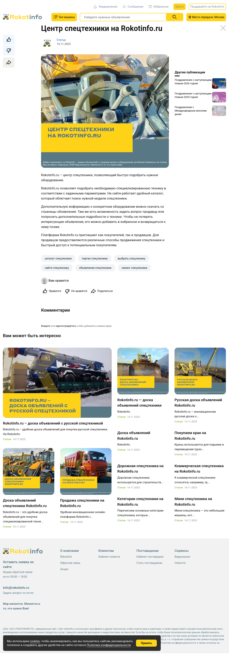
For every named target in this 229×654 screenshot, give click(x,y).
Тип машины (64, 17)
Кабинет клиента (109, 557)
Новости (180, 563)
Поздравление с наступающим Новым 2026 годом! (193, 81)
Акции (64, 569)
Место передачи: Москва (206, 17)
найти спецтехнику (57, 267)
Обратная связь (70, 563)
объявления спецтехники (95, 267)
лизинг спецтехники (134, 267)
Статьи (7, 440)
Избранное (159, 6)
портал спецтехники (95, 258)
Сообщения (133, 6)
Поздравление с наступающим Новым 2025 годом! (193, 95)
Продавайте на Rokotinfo (207, 6)
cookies (35, 641)
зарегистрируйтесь (65, 326)
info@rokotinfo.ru (16, 588)
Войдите (45, 326)
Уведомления (105, 6)
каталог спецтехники (58, 258)
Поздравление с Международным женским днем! (191, 111)
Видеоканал (182, 557)
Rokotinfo (66, 557)
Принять (146, 643)
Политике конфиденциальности (109, 645)
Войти (179, 6)
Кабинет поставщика (150, 557)
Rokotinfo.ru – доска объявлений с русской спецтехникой (53, 424)
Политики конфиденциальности (178, 643)
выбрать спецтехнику (131, 258)
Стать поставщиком (149, 563)
